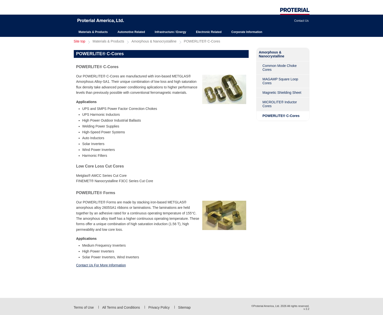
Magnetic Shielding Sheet (282, 92)
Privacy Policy (159, 307)
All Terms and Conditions (121, 307)
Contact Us (301, 20)
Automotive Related (131, 32)
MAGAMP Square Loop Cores (280, 81)
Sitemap (184, 307)
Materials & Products (93, 32)
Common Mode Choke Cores (280, 68)
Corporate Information (246, 32)
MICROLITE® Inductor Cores (280, 104)
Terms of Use (84, 307)
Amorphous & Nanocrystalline (153, 41)
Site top (79, 41)
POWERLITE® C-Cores (202, 41)
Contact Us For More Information (101, 265)
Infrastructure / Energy (170, 32)
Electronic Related (209, 32)
